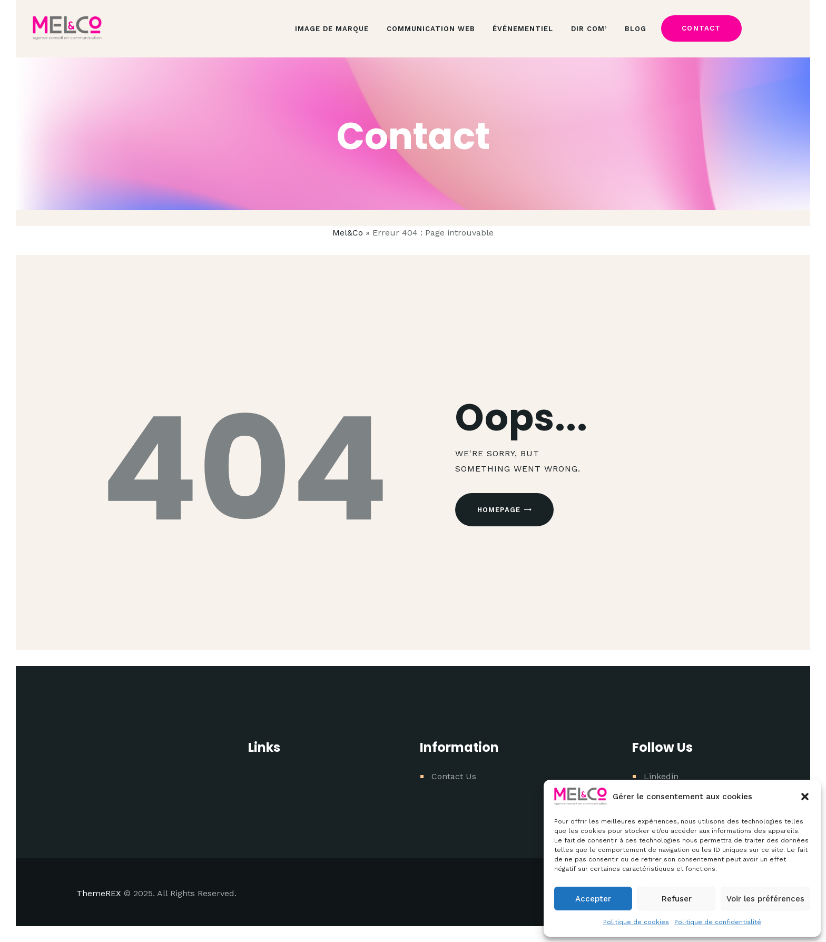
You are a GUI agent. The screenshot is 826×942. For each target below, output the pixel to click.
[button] (805, 796)
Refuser (677, 899)
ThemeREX (98, 893)
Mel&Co (347, 233)
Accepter (593, 899)
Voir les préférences (765, 899)
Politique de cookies (636, 922)
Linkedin (661, 776)
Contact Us (453, 776)
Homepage (499, 510)
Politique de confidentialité (717, 922)
